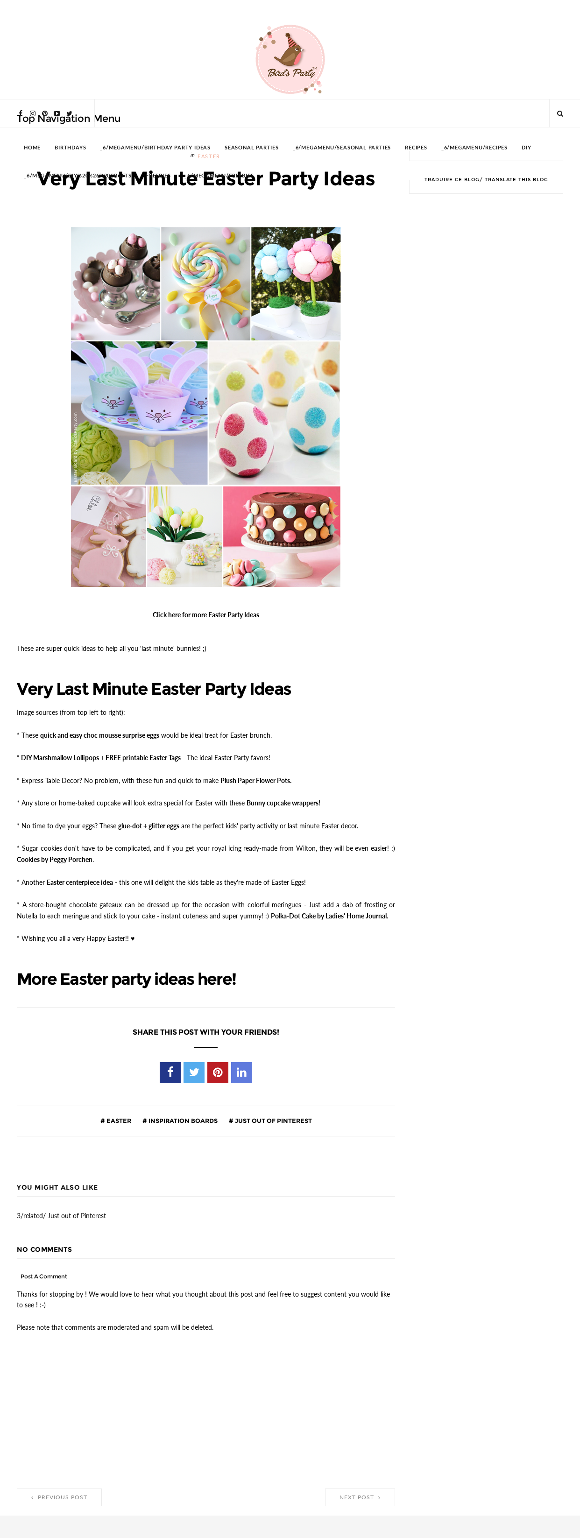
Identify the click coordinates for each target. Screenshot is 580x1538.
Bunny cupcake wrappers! (283, 800)
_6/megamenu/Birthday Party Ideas (155, 147)
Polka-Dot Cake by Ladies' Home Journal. (329, 911)
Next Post (360, 1492)
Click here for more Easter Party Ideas (206, 613)
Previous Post (59, 1492)
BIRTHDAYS (70, 147)
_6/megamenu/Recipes (474, 147)
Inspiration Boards (182, 1115)
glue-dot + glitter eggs (148, 822)
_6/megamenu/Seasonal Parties (342, 147)
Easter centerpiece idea (80, 878)
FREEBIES (158, 175)
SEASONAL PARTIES (252, 147)
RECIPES (416, 147)
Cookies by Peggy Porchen (54, 855)
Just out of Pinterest (272, 1115)
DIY (526, 147)
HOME (32, 147)
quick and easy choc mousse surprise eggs (99, 733)
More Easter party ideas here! (130, 973)
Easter (118, 1115)
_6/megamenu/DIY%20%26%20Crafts (78, 175)
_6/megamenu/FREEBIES (219, 175)
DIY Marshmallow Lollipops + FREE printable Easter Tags (101, 755)
